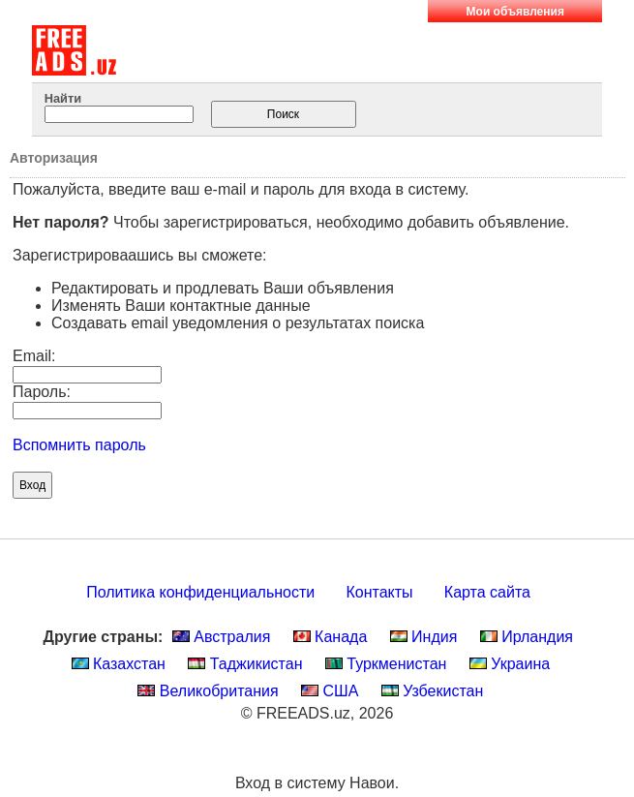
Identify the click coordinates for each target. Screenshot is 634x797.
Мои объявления (515, 11)
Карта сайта (487, 592)
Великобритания (207, 691)
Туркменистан (386, 664)
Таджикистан (245, 664)
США (329, 691)
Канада (330, 636)
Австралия (221, 636)
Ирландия (526, 636)
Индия (424, 636)
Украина (509, 664)
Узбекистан (432, 691)
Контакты (380, 592)
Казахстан (119, 664)
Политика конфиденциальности (200, 592)
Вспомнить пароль (79, 445)
